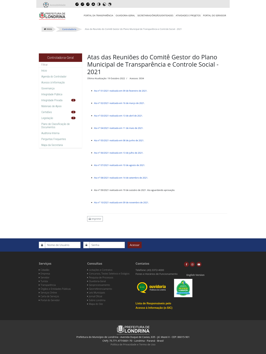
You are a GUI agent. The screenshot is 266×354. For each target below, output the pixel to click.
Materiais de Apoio (51, 106)
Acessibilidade (57, 5)
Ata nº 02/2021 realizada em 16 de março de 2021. (119, 103)
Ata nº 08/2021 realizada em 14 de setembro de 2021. (121, 177)
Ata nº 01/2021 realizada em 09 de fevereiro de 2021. (120, 90)
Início (44, 70)
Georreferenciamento (100, 288)
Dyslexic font (93, 4)
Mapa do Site (96, 304)
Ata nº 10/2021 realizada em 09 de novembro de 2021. (121, 202)
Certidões (46, 112)
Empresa (45, 273)
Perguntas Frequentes (53, 139)
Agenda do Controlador (53, 76)
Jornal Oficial (95, 296)
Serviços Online (49, 292)
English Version (195, 275)
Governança (47, 88)
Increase (77, 4)
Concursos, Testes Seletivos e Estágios (109, 273)
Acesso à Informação (53, 82)
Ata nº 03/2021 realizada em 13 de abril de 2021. (118, 115)
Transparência (48, 285)
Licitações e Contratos (100, 269)
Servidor (45, 277)
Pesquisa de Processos (101, 277)
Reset (88, 4)
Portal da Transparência (98, 15)
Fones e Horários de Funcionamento (157, 274)
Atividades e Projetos (188, 15)
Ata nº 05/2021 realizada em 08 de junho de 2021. (119, 140)
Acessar (134, 245)
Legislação (47, 118)
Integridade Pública (51, 94)
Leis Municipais (97, 292)
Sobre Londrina (97, 300)
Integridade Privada (51, 100)
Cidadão (45, 269)
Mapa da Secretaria (52, 145)
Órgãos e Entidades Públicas (56, 288)
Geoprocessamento (99, 285)
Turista (44, 281)
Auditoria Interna (50, 133)
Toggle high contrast (99, 4)
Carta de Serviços (50, 296)
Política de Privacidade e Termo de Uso (133, 344)
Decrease (82, 4)
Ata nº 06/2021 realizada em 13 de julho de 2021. (118, 152)
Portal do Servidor (214, 15)
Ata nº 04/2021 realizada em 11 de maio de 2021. (118, 128)
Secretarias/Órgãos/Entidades (155, 15)
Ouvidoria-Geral (125, 15)
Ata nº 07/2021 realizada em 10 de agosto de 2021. (119, 165)
